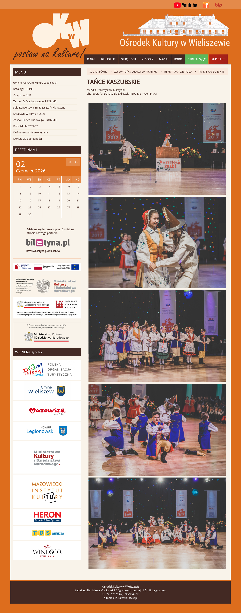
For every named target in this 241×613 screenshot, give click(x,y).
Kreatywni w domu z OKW (29, 114)
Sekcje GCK (128, 59)
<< (69, 162)
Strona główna (98, 71)
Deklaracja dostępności (27, 138)
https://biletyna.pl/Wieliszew (43, 251)
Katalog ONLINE (23, 89)
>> (76, 162)
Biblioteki (108, 59)
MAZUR (163, 59)
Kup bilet (218, 59)
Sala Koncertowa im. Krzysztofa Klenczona (39, 107)
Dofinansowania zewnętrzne (30, 132)
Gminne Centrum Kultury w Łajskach (35, 82)
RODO (178, 59)
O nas (91, 59)
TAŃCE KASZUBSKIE (211, 71)
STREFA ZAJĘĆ (197, 59)
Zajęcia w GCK (22, 95)
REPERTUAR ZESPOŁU (178, 71)
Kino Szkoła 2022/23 (25, 126)
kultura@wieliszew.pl (125, 598)
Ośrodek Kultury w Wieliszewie (50, 37)
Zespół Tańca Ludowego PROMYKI (135, 71)
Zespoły (147, 59)
